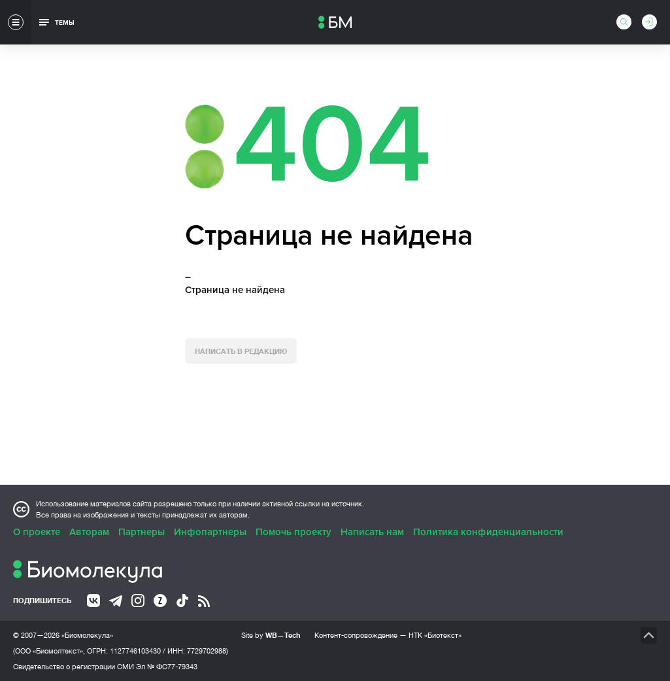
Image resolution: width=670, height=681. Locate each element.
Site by (271, 635)
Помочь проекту (293, 532)
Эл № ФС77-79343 (166, 667)
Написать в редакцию (241, 351)
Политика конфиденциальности (488, 532)
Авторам (89, 532)
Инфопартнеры (210, 532)
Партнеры (141, 532)
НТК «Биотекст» (435, 635)
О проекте (36, 532)
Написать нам (372, 532)
